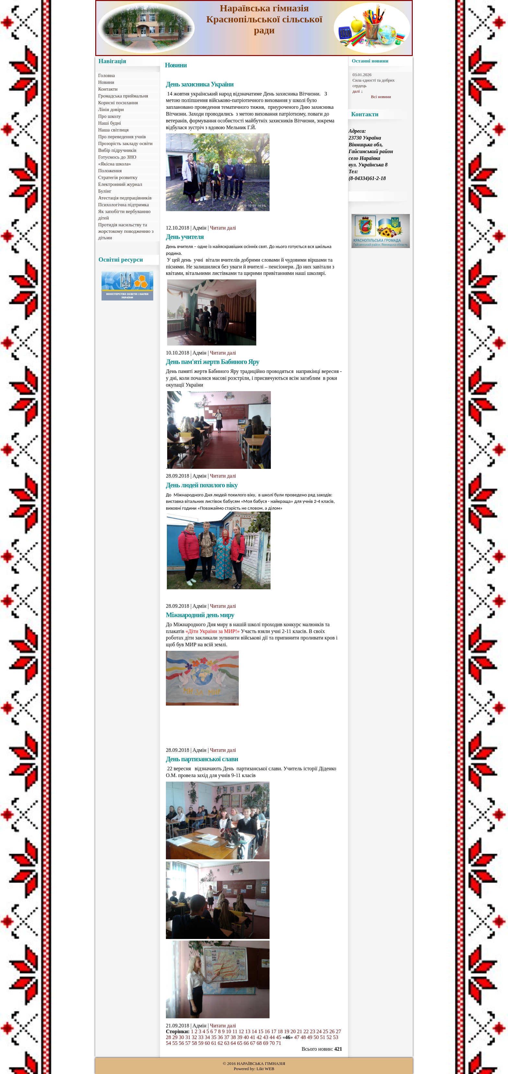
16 (267, 1031)
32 (194, 1037)
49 (309, 1037)
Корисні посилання (118, 102)
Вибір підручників (117, 150)
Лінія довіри (111, 109)
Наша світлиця (113, 129)
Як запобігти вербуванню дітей (124, 214)
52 (329, 1037)
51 (322, 1037)
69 (265, 1043)
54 (168, 1043)
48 (303, 1037)
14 (254, 1031)
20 (293, 1031)
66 (246, 1043)
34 (207, 1037)
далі (356, 91)
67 (252, 1043)
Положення (110, 170)
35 (213, 1037)
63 (226, 1043)
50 (316, 1037)
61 (213, 1043)
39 (239, 1037)
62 (220, 1043)
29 (175, 1037)
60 (207, 1043)
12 (241, 1031)
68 (259, 1043)
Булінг (104, 191)
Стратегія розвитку (118, 177)
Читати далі (223, 228)
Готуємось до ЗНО (117, 157)
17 (273, 1031)
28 (168, 1037)
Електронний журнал (120, 184)
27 (338, 1031)
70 (272, 1043)
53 (335, 1037)
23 (312, 1031)
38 (233, 1037)
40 (246, 1037)
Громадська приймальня (123, 95)
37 (226, 1037)
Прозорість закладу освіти (125, 143)
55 (175, 1043)
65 (239, 1043)
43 (265, 1037)
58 (194, 1043)
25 (325, 1031)
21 (299, 1031)
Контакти (108, 89)
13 (247, 1031)
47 (296, 1037)
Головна (106, 75)
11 (234, 1031)
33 (200, 1037)
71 (278, 1043)
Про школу (109, 116)
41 (252, 1037)
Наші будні (109, 123)
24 (319, 1031)
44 (272, 1037)
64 (233, 1043)
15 (260, 1031)
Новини (106, 82)
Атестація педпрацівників (125, 197)
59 (200, 1043)
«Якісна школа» (114, 163)
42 (259, 1037)
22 (306, 1031)
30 (181, 1037)
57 (187, 1043)
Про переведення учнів (122, 136)
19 (286, 1031)
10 (228, 1031)
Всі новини (381, 96)
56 (181, 1043)
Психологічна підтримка (123, 204)
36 (220, 1037)
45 (278, 1037)
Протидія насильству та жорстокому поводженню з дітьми (126, 231)
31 (187, 1037)
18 (280, 1031)
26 (332, 1031)
